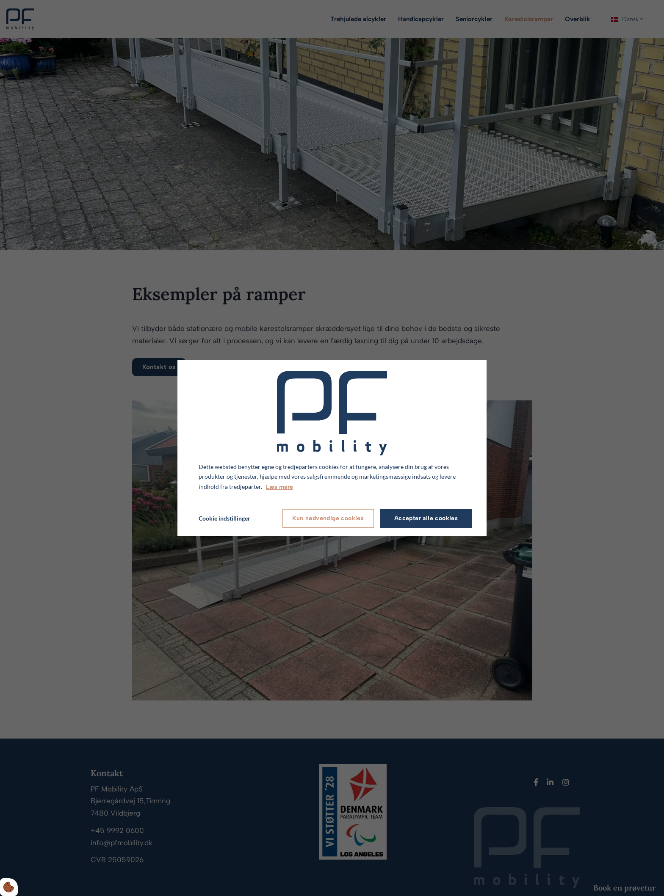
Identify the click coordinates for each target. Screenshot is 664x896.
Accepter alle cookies (426, 518)
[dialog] (332, 448)
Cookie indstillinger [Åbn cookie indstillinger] (224, 518)
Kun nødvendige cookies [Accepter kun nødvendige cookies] (328, 518)
